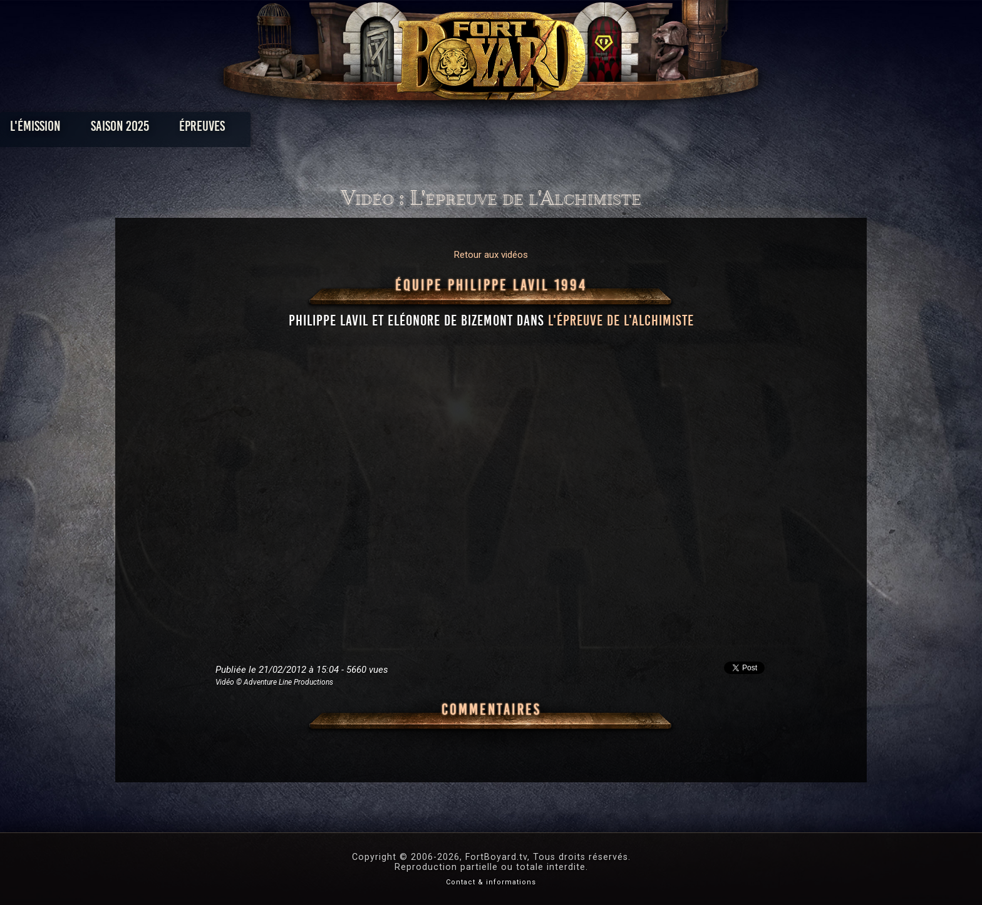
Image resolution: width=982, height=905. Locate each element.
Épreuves (377, 129)
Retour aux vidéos (491, 254)
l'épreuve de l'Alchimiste (621, 320)
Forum (645, 129)
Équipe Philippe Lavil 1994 (491, 285)
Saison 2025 (295, 129)
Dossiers (578, 129)
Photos (447, 129)
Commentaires (491, 709)
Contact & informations (491, 882)
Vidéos (511, 129)
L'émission (210, 129)
